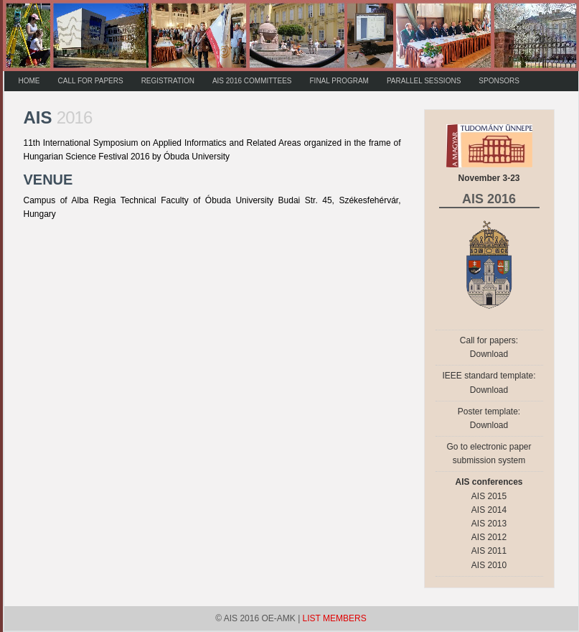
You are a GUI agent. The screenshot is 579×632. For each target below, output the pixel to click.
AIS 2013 (489, 524)
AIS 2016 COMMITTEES (252, 81)
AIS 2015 (489, 496)
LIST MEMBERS (335, 618)
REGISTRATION (167, 81)
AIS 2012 (489, 537)
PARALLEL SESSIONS (424, 81)
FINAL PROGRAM (339, 81)
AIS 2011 (489, 551)
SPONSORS (499, 81)
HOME (29, 81)
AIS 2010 (489, 565)
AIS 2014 (489, 510)
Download (489, 354)
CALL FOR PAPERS (90, 81)
